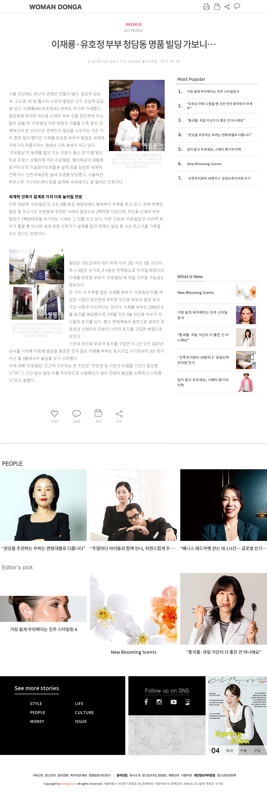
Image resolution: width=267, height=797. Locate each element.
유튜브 (174, 702)
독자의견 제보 (78, 775)
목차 (229, 750)
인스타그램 (159, 702)
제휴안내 (173, 775)
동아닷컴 (122, 775)
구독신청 (37, 775)
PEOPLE (134, 24)
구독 (243, 750)
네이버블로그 (187, 702)
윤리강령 (63, 775)
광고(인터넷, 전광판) (154, 775)
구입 (257, 750)
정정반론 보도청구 (100, 775)
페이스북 (146, 702)
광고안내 (50, 775)
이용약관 (186, 775)
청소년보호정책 (226, 775)
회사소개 (134, 775)
